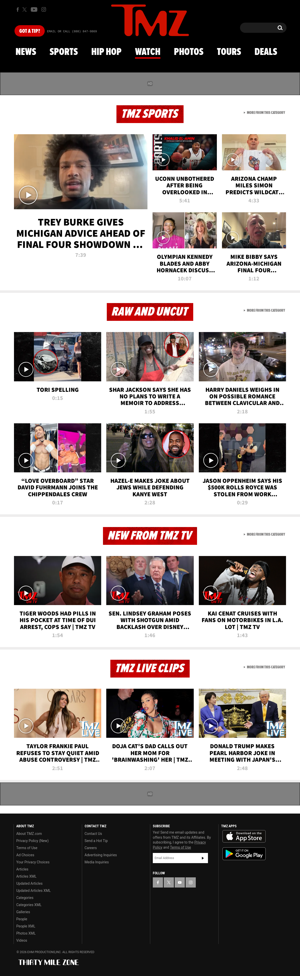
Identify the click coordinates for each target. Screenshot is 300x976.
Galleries (23, 912)
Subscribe (203, 858)
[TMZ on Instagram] (43, 9)
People (21, 919)
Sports (64, 52)
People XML (25, 926)
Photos (188, 52)
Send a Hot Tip (96, 841)
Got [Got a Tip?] (29, 31)
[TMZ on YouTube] (180, 882)
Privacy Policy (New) (32, 841)
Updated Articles (29, 883)
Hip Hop (106, 52)
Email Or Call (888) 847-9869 (72, 31)
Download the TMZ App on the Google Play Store (244, 853)
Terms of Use (26, 848)
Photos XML (26, 933)
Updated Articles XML (33, 891)
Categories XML (28, 905)
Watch (147, 52)
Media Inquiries (97, 862)
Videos (21, 940)
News (26, 52)
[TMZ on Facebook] (17, 9)
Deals (265, 52)
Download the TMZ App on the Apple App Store (244, 836)
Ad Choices (25, 855)
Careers (91, 848)
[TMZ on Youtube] (34, 9)
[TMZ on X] (25, 9)
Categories (24, 898)
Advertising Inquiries (101, 855)
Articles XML (26, 876)
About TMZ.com (29, 834)
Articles (22, 869)
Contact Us (93, 834)
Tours (229, 52)
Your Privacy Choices (33, 862)
